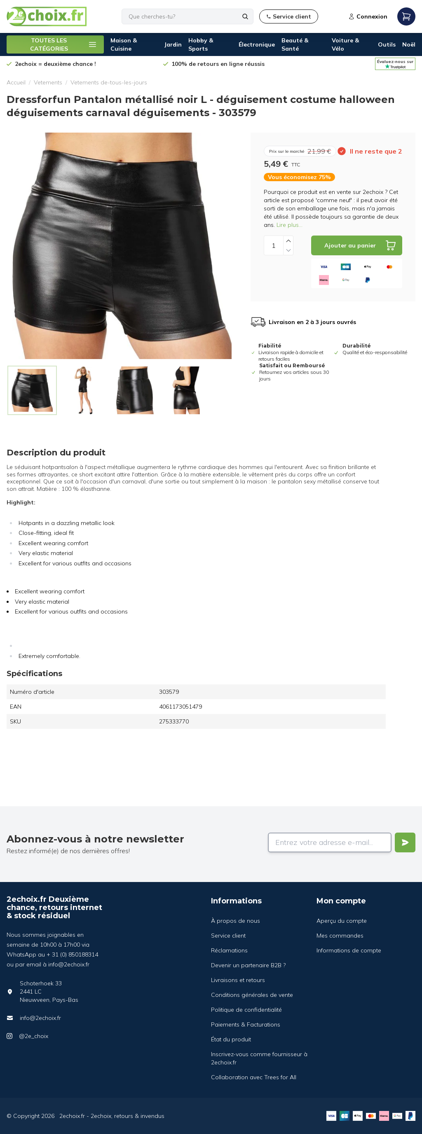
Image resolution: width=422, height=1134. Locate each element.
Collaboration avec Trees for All (253, 1077)
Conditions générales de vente (252, 995)
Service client (228, 935)
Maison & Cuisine (123, 44)
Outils (387, 44)
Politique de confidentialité (246, 1009)
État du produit (231, 1039)
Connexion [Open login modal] (367, 16)
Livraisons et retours (238, 980)
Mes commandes (339, 935)
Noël (408, 44)
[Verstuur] (405, 842)
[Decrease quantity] (288, 250)
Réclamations (229, 950)
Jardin (173, 44)
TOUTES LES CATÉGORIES (64, 44)
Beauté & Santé (294, 44)
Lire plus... (289, 225)
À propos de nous (235, 920)
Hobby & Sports (200, 44)
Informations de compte (348, 950)
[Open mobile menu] (406, 16)
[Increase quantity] (288, 240)
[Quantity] (274, 245)
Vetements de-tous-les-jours (108, 82)
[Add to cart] (356, 245)
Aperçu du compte (341, 920)
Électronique (257, 44)
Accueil (16, 82)
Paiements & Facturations (245, 1024)
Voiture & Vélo (345, 44)
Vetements (48, 82)
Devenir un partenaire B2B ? (248, 965)
